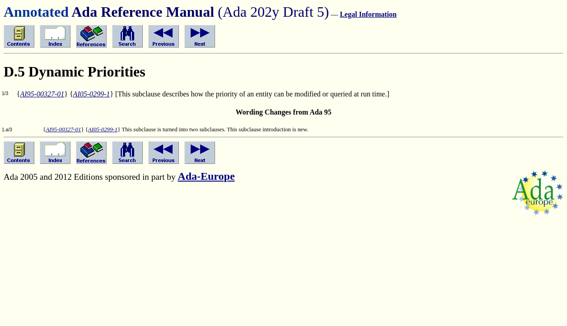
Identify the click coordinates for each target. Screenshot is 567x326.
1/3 (5, 93)
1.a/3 (7, 129)
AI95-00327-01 (42, 94)
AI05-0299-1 (91, 94)
